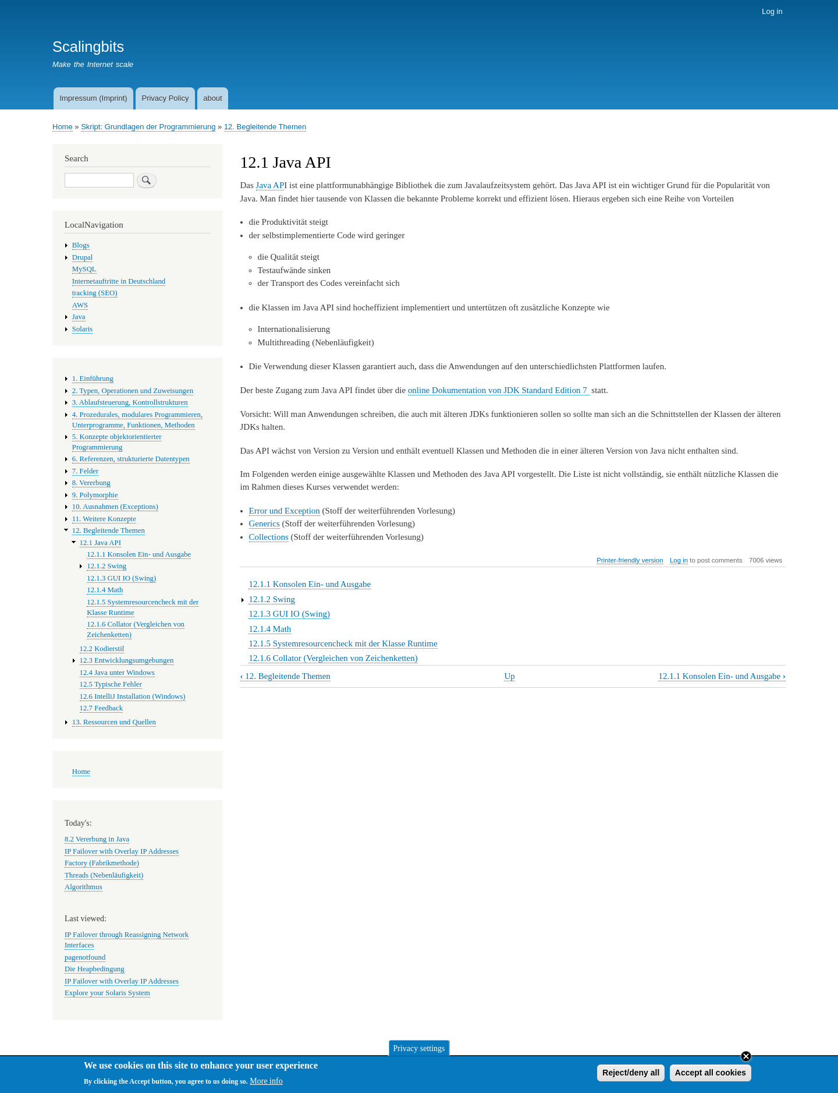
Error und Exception (284, 510)
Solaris (82, 329)
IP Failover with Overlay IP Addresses (122, 851)
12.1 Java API (100, 543)
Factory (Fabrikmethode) (102, 863)
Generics (264, 523)
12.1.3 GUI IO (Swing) (288, 613)
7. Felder (85, 471)
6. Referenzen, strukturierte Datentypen (131, 459)
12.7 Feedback (101, 708)
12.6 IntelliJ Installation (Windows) (133, 696)
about (212, 98)
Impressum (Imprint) (93, 98)
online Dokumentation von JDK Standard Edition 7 (499, 390)
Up (509, 676)
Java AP (270, 185)
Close (746, 1058)
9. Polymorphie (95, 495)
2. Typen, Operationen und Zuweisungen (132, 391)
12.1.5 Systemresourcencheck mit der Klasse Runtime (342, 643)
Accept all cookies (710, 1074)
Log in (772, 11)
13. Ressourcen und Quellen (114, 722)
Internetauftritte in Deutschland (118, 281)
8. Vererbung (91, 483)
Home (62, 126)
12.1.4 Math (269, 629)
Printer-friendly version (629, 560)
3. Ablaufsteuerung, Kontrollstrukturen (130, 402)
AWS (80, 305)
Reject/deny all (630, 1074)
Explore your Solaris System (107, 993)
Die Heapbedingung (95, 969)
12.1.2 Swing (271, 599)
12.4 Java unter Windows (117, 672)
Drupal (82, 257)
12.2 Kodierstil (102, 649)
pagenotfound (85, 957)
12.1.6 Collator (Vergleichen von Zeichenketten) (332, 658)
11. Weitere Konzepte (104, 519)
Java (79, 317)
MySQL (84, 269)
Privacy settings (419, 1050)
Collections (269, 537)
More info (266, 1083)
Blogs (81, 245)
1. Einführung (92, 378)
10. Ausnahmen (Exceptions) (115, 507)
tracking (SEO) (95, 293)
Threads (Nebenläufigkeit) (104, 875)
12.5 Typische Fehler (111, 684)
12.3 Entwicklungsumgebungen (127, 660)
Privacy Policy (165, 98)
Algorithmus (83, 887)
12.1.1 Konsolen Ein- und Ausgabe (309, 584)
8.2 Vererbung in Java (97, 839)
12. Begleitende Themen (265, 126)
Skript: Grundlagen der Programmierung (148, 126)
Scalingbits (88, 46)
